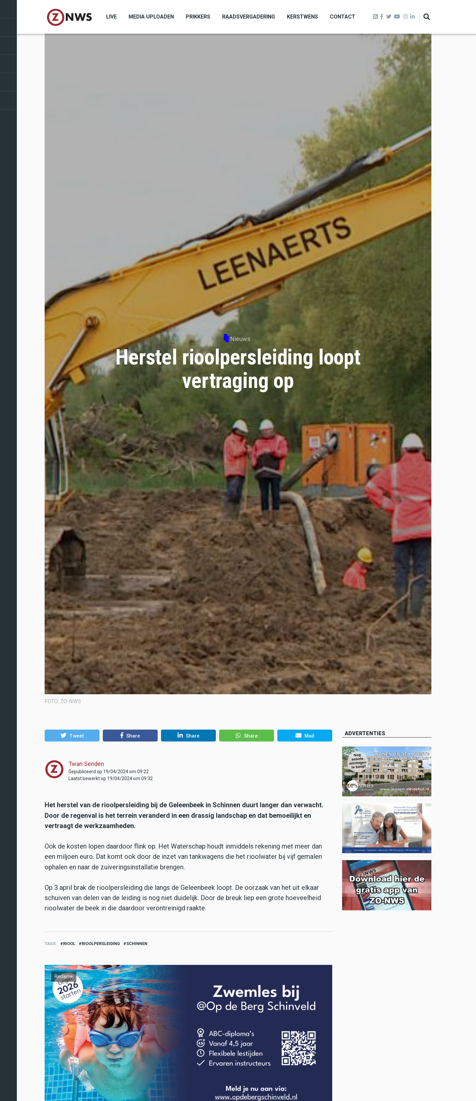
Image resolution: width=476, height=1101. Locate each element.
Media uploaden (151, 17)
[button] (72, 735)
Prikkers (198, 17)
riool (69, 943)
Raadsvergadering (248, 17)
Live (111, 17)
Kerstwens (302, 17)
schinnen (136, 943)
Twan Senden (86, 763)
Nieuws (240, 338)
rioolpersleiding (101, 943)
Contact (342, 17)
